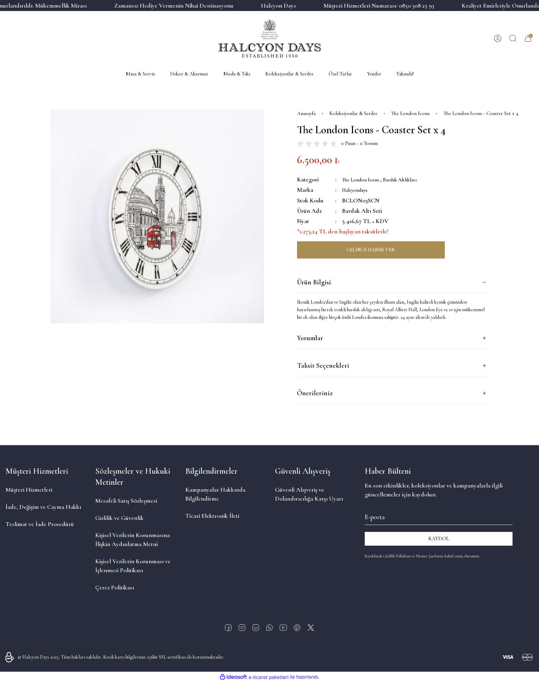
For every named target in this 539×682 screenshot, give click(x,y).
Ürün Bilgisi (314, 282)
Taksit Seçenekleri (323, 365)
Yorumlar (310, 338)
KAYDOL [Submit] (438, 538)
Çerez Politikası (114, 587)
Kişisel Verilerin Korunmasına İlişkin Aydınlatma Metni (132, 539)
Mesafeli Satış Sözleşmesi (126, 500)
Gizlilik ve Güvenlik (119, 517)
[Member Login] (497, 38)
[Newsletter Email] (439, 516)
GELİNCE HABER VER (371, 249)
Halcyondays (358, 189)
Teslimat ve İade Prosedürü (40, 523)
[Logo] (269, 38)
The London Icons (365, 179)
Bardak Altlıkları (413, 179)
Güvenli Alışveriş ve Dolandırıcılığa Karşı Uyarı (309, 493)
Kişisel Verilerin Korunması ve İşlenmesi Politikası (132, 565)
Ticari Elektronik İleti (212, 515)
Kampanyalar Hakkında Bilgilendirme (215, 493)
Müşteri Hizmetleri (29, 489)
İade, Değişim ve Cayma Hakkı (43, 506)
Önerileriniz (314, 393)
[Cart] (528, 38)
